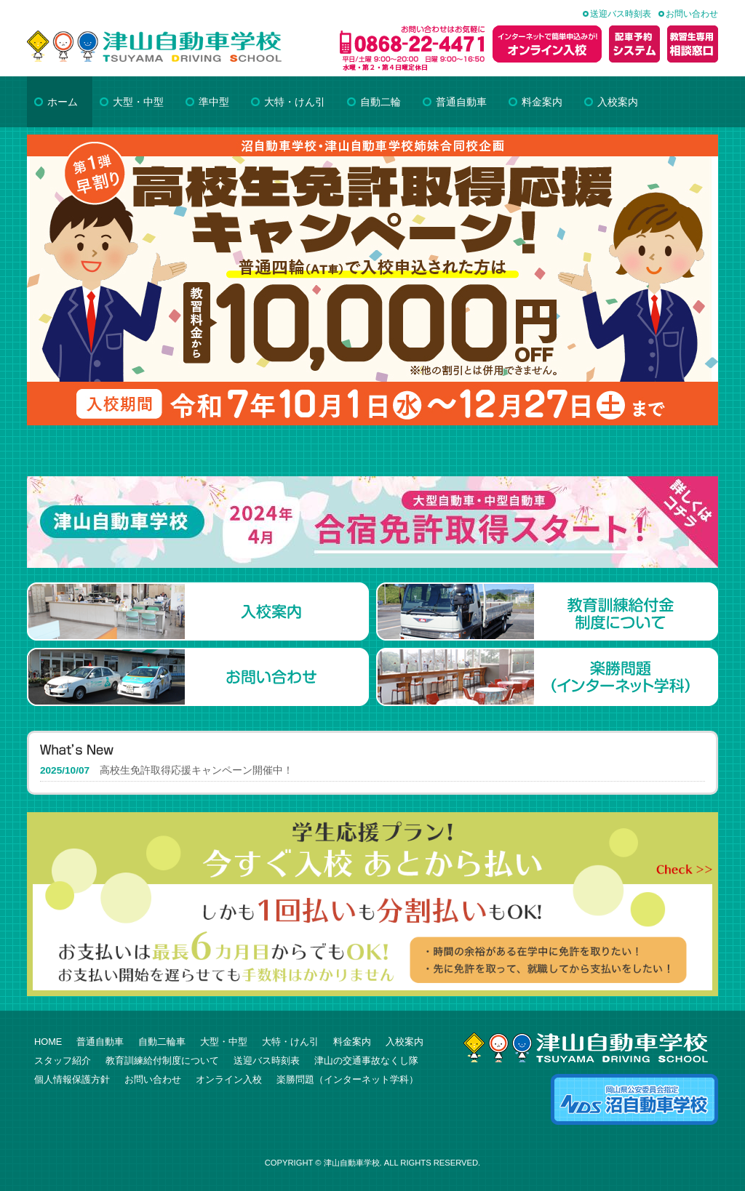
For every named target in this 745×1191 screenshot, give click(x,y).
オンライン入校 (229, 1079)
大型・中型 (223, 1041)
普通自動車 (100, 1041)
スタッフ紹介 (62, 1060)
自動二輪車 (162, 1041)
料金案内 (352, 1041)
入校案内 (404, 1041)
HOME (48, 1041)
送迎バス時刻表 (620, 14)
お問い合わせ (692, 14)
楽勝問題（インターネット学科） (347, 1079)
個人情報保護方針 (72, 1079)
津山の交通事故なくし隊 (366, 1060)
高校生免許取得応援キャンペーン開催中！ (196, 770)
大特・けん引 (290, 1041)
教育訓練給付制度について (162, 1060)
